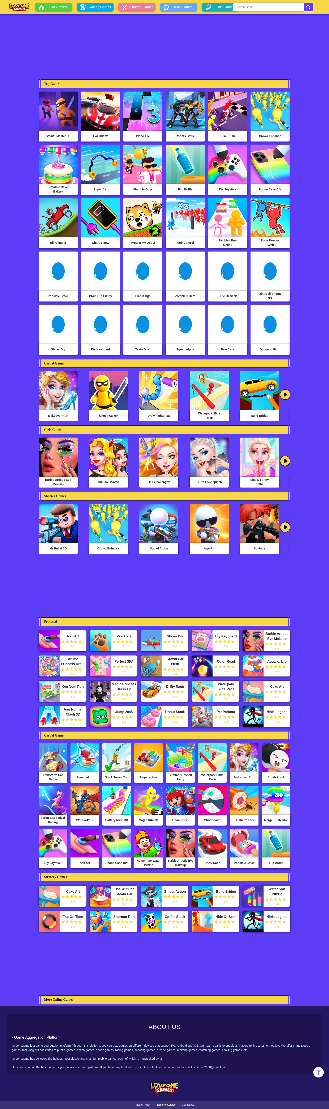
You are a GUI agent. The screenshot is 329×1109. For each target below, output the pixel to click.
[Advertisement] (164, 45)
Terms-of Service (166, 1104)
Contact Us (188, 1104)
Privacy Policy (142, 1104)
